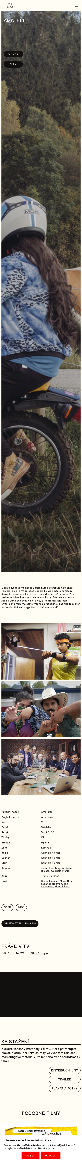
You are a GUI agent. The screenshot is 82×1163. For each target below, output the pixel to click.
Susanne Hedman (51, 883)
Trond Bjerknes (50, 876)
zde (52, 1148)
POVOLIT (50, 1155)
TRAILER (64, 1079)
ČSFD (7, 907)
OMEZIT (30, 1155)
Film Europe (39, 953)
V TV (13, 64)
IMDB (21, 907)
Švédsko (46, 827)
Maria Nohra (67, 881)
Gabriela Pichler (50, 852)
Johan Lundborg (51, 868)
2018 (44, 822)
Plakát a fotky (64, 1088)
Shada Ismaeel (49, 881)
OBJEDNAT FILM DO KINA (20, 923)
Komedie (46, 847)
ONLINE (13, 54)
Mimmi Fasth (62, 886)
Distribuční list (64, 1070)
